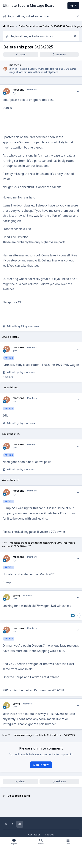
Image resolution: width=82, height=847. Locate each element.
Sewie (16, 595)
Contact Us (34, 834)
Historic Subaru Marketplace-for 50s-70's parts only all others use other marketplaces (42, 70)
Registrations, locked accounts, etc (27, 16)
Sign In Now (41, 764)
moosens (15, 65)
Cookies (49, 834)
